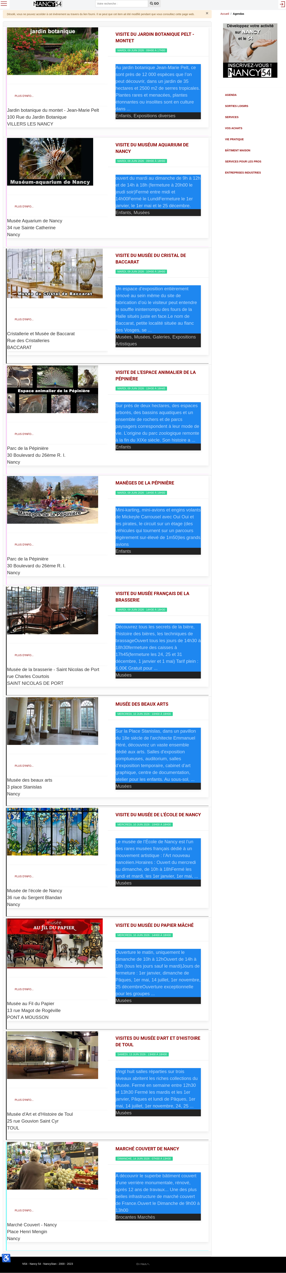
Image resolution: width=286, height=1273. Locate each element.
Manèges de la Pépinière (145, 483)
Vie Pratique (234, 139)
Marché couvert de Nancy (147, 1148)
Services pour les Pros (243, 161)
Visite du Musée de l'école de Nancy (158, 814)
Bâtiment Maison (237, 150)
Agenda (231, 94)
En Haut (143, 1263)
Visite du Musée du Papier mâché (155, 925)
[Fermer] (207, 13)
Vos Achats (233, 128)
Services (232, 117)
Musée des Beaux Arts (142, 704)
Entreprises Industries (243, 172)
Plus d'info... (24, 95)
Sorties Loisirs (236, 106)
